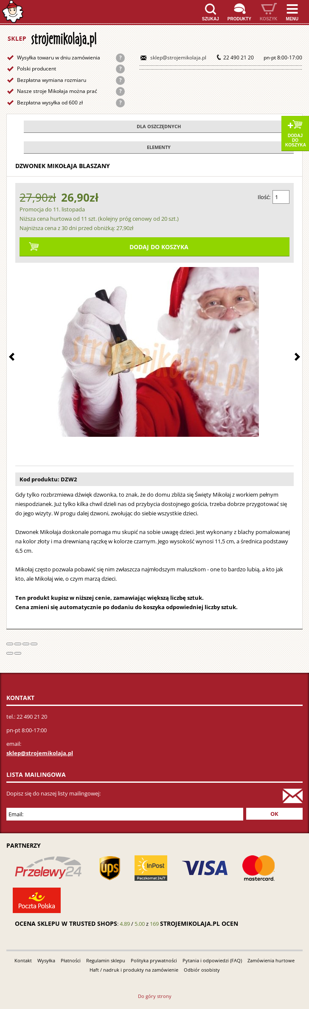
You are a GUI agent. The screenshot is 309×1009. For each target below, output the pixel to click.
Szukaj (210, 19)
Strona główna (12, 11)
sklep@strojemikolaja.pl (178, 57)
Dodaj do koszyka (295, 140)
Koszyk (269, 19)
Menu (292, 19)
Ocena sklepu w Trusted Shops (66, 923)
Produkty (239, 19)
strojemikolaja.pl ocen (199, 923)
